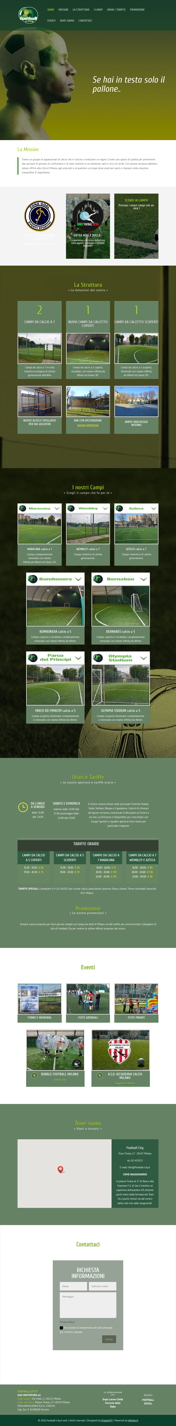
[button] (61, 1169)
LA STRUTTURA (81, 10)
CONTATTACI (85, 21)
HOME (50, 10)
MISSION (63, 10)
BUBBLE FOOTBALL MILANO (59, 1074)
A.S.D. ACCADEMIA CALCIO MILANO (125, 1076)
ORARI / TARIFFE (116, 10)
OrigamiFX (107, 1420)
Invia (109, 1339)
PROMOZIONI (137, 10)
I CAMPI (98, 10)
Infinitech (133, 1420)
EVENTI (51, 21)
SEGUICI (148, 1395)
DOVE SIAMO (67, 21)
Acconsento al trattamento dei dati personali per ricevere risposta (86, 1330)
